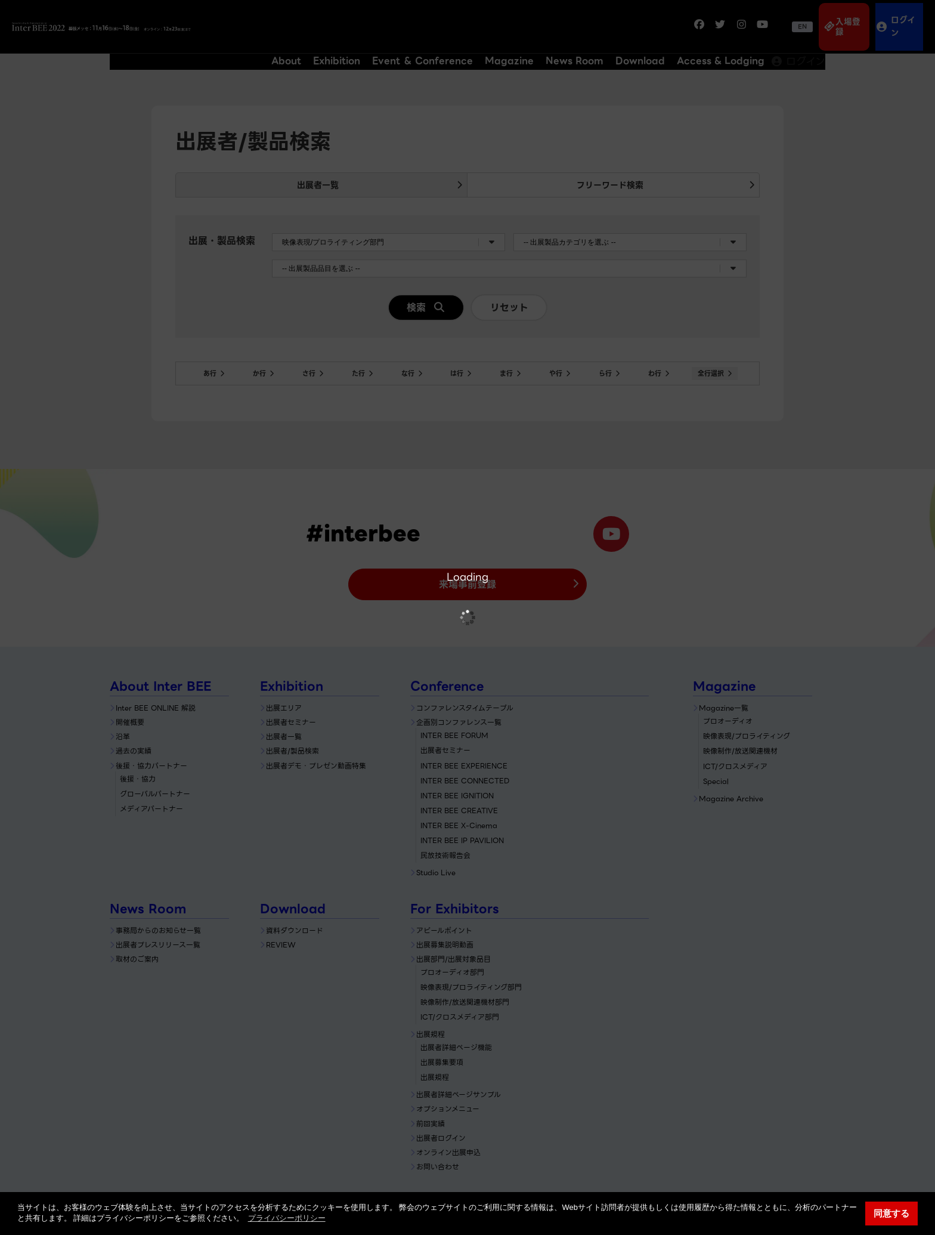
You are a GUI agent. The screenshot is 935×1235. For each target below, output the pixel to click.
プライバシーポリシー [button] (287, 1218)
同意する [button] (891, 1213)
